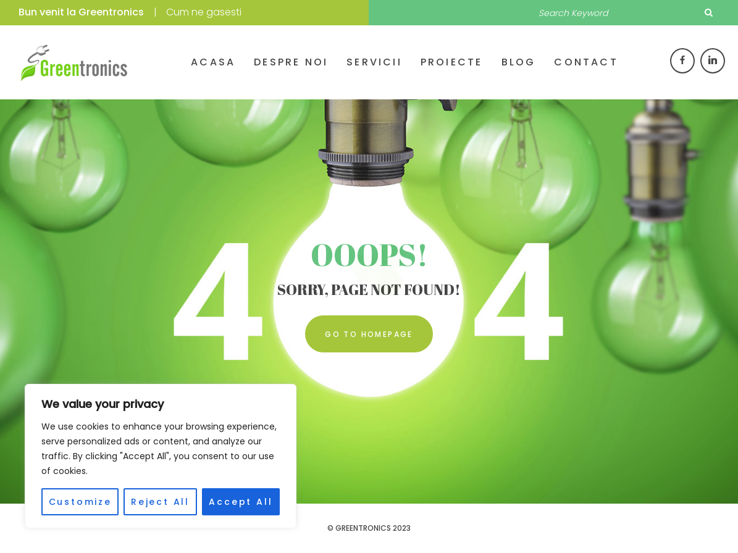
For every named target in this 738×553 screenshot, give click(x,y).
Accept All (240, 502)
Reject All (160, 502)
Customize (80, 502)
